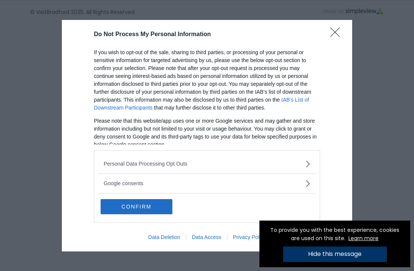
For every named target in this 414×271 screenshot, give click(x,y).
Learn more (363, 238)
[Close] (337, 34)
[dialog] (207, 135)
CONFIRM (136, 207)
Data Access (206, 237)
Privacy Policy (249, 237)
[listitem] (207, 164)
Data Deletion (164, 237)
